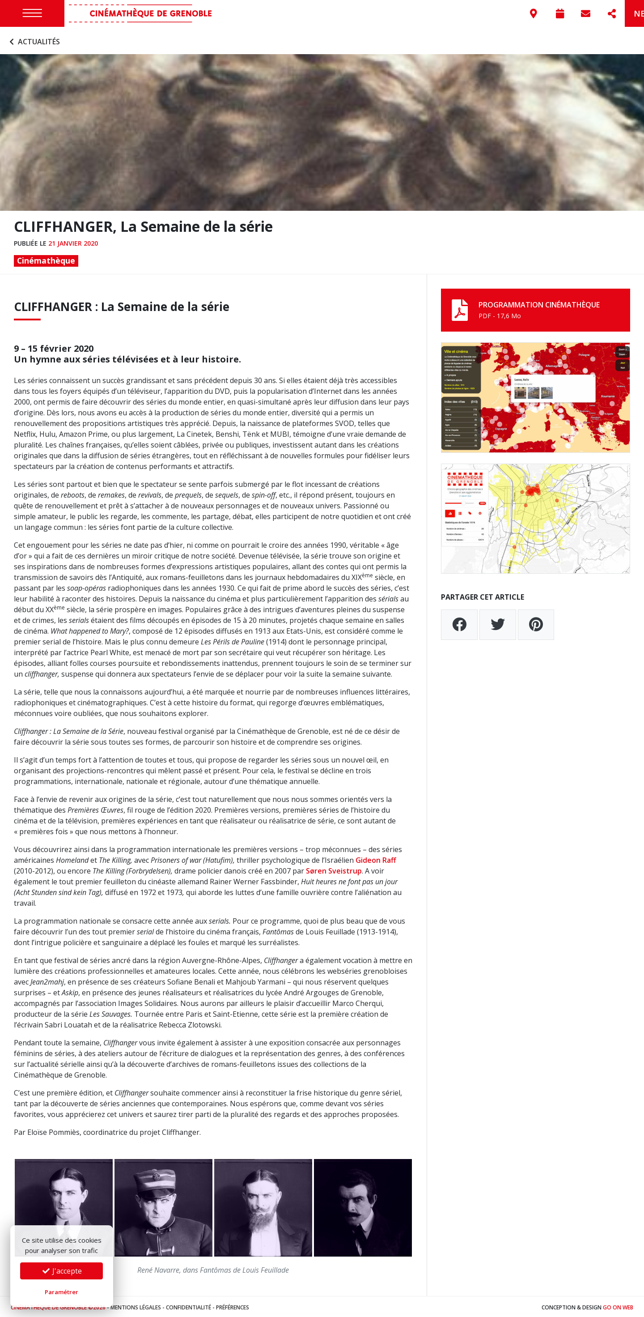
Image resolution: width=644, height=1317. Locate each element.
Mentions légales (135, 1305)
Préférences (232, 1305)
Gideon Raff (376, 858)
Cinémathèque (46, 258)
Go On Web (618, 1305)
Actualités (33, 39)
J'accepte (62, 1271)
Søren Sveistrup (334, 869)
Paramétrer (61, 1292)
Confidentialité (188, 1305)
